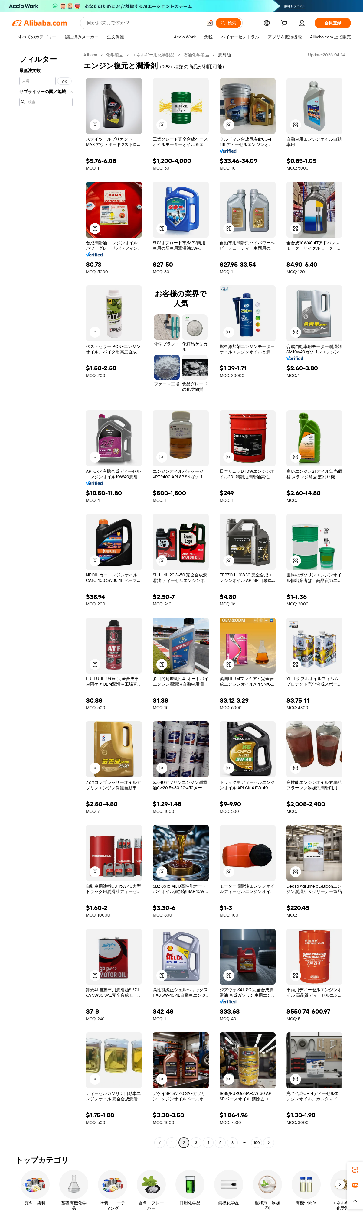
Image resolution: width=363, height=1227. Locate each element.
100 (256, 1143)
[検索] (228, 23)
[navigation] (46, 599)
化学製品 (114, 54)
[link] (355, 1169)
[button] (209, 23)
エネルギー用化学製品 (153, 54)
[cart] (285, 23)
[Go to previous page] (159, 1142)
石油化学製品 (196, 54)
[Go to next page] (268, 1142)
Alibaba (90, 54)
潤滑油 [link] (224, 54)
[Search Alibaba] (144, 23)
